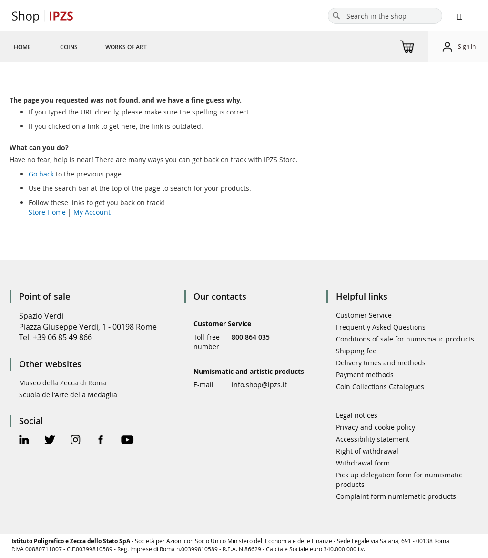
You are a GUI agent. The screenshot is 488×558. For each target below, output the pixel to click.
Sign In (467, 46)
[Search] (336, 15)
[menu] (91, 46)
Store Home (47, 212)
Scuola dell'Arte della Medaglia (68, 394)
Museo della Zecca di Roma (62, 382)
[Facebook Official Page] (101, 441)
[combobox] (385, 16)
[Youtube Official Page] (127, 441)
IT (459, 16)
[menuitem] (22, 46)
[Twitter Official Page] (49, 441)
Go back (41, 173)
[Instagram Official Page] (76, 441)
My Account (92, 212)
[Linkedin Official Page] (24, 441)
